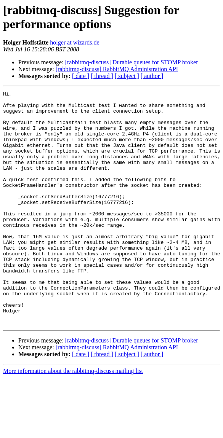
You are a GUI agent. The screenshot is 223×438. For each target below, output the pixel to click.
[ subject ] (127, 76)
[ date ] (80, 76)
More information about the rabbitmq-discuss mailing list (73, 417)
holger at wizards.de (74, 42)
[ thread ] (102, 76)
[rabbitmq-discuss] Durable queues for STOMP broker (131, 62)
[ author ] (152, 76)
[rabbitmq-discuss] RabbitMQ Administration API (117, 69)
